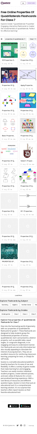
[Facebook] (21, 425)
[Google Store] (25, 406)
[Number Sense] (26, 304)
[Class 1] (16, 314)
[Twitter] (18, 425)
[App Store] (13, 406)
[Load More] (18, 295)
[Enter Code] (31, 3)
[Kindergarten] (6, 314)
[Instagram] (24, 425)
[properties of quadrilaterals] (15, 39)
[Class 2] (25, 314)
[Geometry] (5, 304)
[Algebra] (15, 304)
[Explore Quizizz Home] (5, 3)
